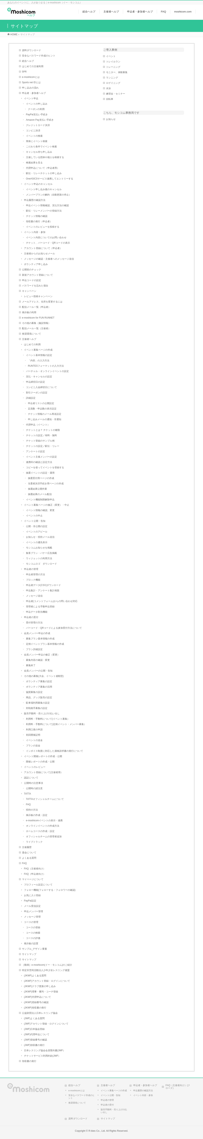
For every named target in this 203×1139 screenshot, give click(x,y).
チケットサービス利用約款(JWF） (42, 1055)
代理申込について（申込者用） (42, 168)
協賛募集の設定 (34, 692)
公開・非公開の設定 (36, 526)
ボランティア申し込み (36, 264)
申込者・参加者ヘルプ (34, 93)
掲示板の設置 (31, 943)
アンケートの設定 (35, 451)
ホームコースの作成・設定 (40, 831)
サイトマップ (29, 954)
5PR (24, 71)
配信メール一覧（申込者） (36, 307)
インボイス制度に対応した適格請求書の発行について (54, 751)
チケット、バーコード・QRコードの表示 (48, 242)
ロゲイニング (113, 83)
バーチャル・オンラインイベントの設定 (47, 371)
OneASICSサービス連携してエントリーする (49, 178)
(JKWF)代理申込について (37, 997)
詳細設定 (30, 398)
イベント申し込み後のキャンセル (44, 189)
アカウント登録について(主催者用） (43, 772)
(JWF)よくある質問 (34, 1018)
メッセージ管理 (32, 916)
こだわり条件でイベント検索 (41, 146)
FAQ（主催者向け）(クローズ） (178, 1086)
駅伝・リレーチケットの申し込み (44, 173)
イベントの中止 (34, 515)
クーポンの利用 (36, 109)
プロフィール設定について (38, 884)
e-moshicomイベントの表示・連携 (44, 820)
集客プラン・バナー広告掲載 (41, 553)
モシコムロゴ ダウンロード (41, 563)
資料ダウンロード (31, 50)
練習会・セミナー (115, 93)
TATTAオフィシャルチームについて (45, 799)
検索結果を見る (34, 162)
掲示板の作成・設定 (36, 815)
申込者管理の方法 (35, 574)
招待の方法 (32, 809)
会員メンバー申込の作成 (37, 633)
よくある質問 (29, 858)
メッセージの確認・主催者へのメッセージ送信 (49, 259)
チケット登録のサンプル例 (40, 440)
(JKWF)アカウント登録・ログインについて (47, 981)
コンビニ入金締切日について (41, 387)
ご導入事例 (110, 49)
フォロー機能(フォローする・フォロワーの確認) (50, 890)
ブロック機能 (33, 579)
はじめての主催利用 (32, 66)
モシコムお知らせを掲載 (39, 547)
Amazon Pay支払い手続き (40, 119)
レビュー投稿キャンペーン (38, 296)
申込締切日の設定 (35, 382)
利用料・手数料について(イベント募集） (48, 718)
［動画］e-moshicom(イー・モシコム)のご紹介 (47, 964)
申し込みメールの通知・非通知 (44, 419)
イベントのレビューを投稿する (42, 226)
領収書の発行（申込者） (39, 221)
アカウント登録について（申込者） (43, 248)
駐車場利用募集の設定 (38, 702)
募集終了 (30, 665)
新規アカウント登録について (37, 275)
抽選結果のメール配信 (40, 494)
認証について (31, 777)
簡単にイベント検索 (36, 141)
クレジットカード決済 (38, 125)
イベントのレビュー (34, 767)
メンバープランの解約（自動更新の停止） (48, 194)
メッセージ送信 (34, 595)
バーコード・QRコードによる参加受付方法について (54, 628)
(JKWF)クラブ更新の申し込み (40, 986)
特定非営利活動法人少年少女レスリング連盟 (46, 970)
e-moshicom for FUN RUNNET (38, 317)
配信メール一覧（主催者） (36, 328)
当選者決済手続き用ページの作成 (46, 483)
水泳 (108, 88)
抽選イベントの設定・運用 (40, 472)
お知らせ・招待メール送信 (40, 537)
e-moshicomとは (31, 77)
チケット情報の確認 (36, 216)
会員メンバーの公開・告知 (38, 670)
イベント (111, 56)
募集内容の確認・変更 (38, 660)
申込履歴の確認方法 (34, 200)
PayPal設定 (30, 900)
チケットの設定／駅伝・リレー (42, 446)
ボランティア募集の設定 (39, 681)
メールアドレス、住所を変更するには (42, 301)
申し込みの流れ (30, 87)
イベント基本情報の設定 (39, 355)
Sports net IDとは (31, 82)
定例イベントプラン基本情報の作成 (45, 644)
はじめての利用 (32, 344)
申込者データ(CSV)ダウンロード (43, 585)
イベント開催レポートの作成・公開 (43, 756)
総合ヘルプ (28, 61)
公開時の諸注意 (34, 788)
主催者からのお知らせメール (39, 253)
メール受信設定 (32, 906)
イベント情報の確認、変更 (40, 510)
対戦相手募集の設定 (36, 708)
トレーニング (113, 67)
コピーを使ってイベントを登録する (45, 467)
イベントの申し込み (36, 103)
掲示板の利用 (29, 312)
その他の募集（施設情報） (36, 323)
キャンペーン (29, 291)
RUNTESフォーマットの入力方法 (46, 365)
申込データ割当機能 (36, 612)
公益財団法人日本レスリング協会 (40, 1013)
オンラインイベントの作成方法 (42, 825)
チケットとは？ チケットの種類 (43, 430)
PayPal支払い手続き (37, 114)
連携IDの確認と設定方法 (39, 462)
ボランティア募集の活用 (39, 686)
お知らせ (111, 119)
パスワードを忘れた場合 (35, 285)
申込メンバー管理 (33, 911)
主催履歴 (27, 847)
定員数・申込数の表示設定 (42, 408)
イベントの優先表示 (36, 542)
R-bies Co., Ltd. (96, 1130)
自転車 (109, 99)
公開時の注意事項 (33, 783)
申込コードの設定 (31, 280)
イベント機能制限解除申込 (40, 499)
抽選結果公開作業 (37, 488)
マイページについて (32, 879)
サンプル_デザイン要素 (34, 948)
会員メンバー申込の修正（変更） (42, 654)
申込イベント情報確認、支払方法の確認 (47, 205)
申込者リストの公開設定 (41, 403)
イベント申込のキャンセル (38, 184)
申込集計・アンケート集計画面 (42, 590)
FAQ (28, 804)
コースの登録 (33, 927)
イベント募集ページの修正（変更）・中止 (46, 505)
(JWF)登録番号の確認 (35, 1039)
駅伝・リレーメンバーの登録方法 (44, 210)
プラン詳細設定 (34, 649)
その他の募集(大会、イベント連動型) (44, 676)
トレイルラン (113, 61)
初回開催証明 (33, 735)
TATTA (27, 793)
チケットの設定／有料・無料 (41, 435)
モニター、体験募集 (116, 72)
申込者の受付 (31, 617)
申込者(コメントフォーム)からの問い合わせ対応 (52, 601)
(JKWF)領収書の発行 (35, 1007)
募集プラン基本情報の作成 (40, 638)
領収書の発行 (29, 1061)
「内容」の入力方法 (38, 360)
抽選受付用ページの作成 (41, 478)
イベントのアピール (36, 531)
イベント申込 (31, 98)
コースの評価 (33, 938)
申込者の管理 (31, 569)
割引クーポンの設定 (36, 392)
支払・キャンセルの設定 (39, 376)
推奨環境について (31, 333)
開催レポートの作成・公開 (40, 761)
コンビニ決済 (33, 130)
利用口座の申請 (34, 729)
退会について (29, 852)
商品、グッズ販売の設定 (39, 697)
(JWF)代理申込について (37, 1034)
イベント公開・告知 (34, 521)
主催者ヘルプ (29, 339)
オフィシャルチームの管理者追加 (44, 836)
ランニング (112, 77)
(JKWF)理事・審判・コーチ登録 (41, 991)
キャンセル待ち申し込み (39, 152)
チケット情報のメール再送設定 (44, 414)
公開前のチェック (31, 269)
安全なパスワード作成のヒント (38, 55)
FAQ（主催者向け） (34, 868)
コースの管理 (31, 922)
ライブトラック (34, 841)
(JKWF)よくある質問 (35, 975)
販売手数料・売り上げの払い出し (42, 713)
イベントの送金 (34, 740)
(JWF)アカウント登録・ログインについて (46, 1023)
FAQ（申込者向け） (34, 874)
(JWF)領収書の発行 (34, 1045)
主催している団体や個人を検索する (45, 157)
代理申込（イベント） (38, 424)
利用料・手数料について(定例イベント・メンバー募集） (56, 724)
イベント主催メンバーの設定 (41, 456)
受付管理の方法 (34, 622)
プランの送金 (33, 745)
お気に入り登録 (32, 895)
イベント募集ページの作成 (38, 349)
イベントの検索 (34, 136)
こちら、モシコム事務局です (121, 112)
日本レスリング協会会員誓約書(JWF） (44, 1050)
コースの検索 (33, 932)
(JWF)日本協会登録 (34, 1029)
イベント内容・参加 (34, 232)
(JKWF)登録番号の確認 (36, 1002)
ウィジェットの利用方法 (39, 558)
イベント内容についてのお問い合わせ (46, 237)
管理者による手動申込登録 (40, 606)
